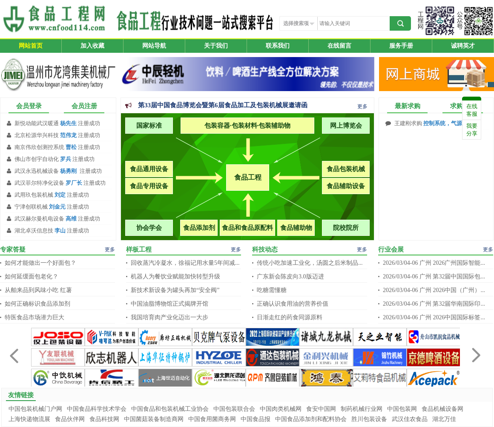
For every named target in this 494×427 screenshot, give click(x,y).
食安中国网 (321, 409)
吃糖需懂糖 (272, 290)
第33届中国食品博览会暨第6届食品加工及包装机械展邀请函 (222, 105)
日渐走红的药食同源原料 (289, 317)
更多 (362, 106)
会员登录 (29, 106)
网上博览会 (346, 125)
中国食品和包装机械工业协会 (170, 409)
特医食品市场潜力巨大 (34, 317)
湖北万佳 (444, 419)
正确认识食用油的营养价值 (292, 304)
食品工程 (247, 177)
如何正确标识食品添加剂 (37, 304)
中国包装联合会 (234, 409)
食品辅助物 (296, 227)
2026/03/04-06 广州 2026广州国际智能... (434, 263)
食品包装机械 (346, 169)
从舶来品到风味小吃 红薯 (38, 290)
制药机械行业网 (361, 409)
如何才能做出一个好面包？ (40, 263)
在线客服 (471, 110)
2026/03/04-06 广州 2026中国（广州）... (434, 290)
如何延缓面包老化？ (31, 276)
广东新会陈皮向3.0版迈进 (290, 276)
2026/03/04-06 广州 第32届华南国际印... (434, 304)
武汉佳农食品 (410, 419)
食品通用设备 (149, 169)
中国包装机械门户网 (35, 409)
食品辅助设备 (346, 186)
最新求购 (407, 106)
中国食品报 (255, 419)
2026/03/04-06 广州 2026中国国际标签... (434, 317)
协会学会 (149, 227)
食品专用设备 (149, 186)
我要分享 (471, 130)
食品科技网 (104, 419)
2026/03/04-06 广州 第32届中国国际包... (434, 276)
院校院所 (346, 227)
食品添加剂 (199, 227)
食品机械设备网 (442, 409)
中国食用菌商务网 (212, 419)
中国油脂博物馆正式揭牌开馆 (169, 304)
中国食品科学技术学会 (96, 409)
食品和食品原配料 (247, 227)
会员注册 (84, 106)
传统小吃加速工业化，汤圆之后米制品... (310, 263)
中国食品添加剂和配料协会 (311, 419)
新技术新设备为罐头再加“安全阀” (175, 290)
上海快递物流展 (29, 419)
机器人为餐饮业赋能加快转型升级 (175, 276)
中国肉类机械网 (281, 409)
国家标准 (149, 125)
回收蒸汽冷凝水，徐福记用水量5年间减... (185, 263)
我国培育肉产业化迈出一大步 (169, 317)
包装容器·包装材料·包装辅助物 (247, 125)
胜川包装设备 (369, 419)
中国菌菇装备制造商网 (154, 419)
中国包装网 (402, 409)
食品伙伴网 (70, 419)
